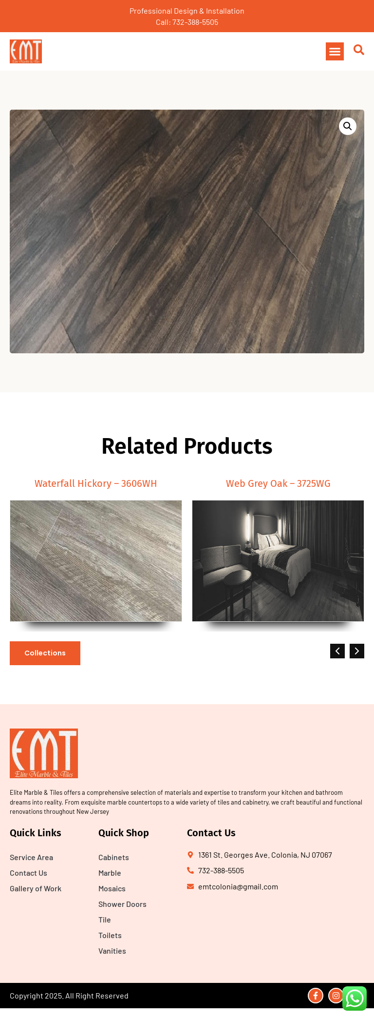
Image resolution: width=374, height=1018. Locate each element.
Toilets (110, 935)
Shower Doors (122, 903)
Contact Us (28, 872)
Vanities (112, 950)
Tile (104, 919)
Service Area (31, 857)
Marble (109, 872)
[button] (335, 51)
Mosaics (112, 888)
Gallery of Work (35, 888)
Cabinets (113, 857)
